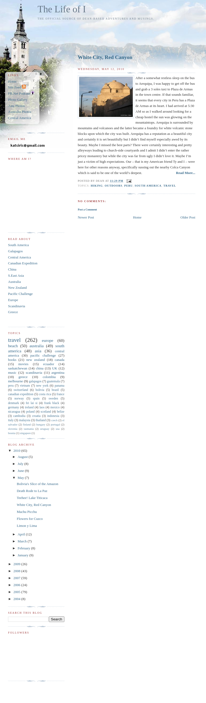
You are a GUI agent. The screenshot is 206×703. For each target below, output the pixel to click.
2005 (17, 592)
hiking (97, 185)
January (24, 555)
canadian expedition (20, 394)
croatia (36, 416)
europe (47, 340)
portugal (55, 424)
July (21, 464)
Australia (14, 282)
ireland (29, 407)
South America (18, 245)
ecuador (48, 364)
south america (148, 185)
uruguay (44, 428)
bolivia (39, 390)
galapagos (35, 381)
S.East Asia (16, 275)
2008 (17, 571)
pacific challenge (43, 355)
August (23, 457)
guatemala (53, 381)
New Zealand (17, 288)
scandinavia (34, 373)
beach (13, 345)
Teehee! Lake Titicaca (32, 498)
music (12, 373)
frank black (51, 403)
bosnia (11, 433)
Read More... (185, 173)
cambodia (19, 416)
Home (137, 217)
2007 (17, 578)
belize (60, 411)
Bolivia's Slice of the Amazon (37, 484)
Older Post (188, 217)
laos (42, 407)
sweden (53, 398)
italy (11, 420)
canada (59, 360)
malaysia (24, 420)
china (39, 368)
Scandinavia (16, 306)
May (21, 478)
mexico (55, 407)
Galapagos (15, 251)
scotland (46, 411)
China (12, 269)
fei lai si (31, 403)
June (21, 471)
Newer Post (86, 217)
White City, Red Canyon (105, 57)
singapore (25, 433)
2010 (17, 451)
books (12, 360)
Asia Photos (16, 106)
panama (59, 385)
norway (19, 398)
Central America (19, 118)
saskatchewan (17, 368)
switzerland (21, 390)
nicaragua (14, 411)
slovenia (12, 428)
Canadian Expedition (22, 263)
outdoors (113, 185)
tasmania (29, 428)
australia (37, 345)
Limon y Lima (27, 526)
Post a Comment (87, 209)
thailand (41, 420)
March (23, 541)
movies (23, 364)
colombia (49, 377)
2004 (17, 599)
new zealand (35, 360)
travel (169, 185)
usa (58, 428)
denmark (13, 403)
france (60, 394)
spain (36, 398)
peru (128, 185)
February (24, 548)
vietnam (25, 385)
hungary (40, 424)
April (22, 534)
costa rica (45, 394)
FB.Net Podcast (21, 93)
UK (54, 368)
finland (27, 424)
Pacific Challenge (20, 294)
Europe (13, 300)
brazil (55, 390)
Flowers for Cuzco (30, 519)
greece (23, 377)
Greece (13, 312)
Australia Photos (19, 112)
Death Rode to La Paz (32, 491)
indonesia (53, 416)
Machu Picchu (27, 512)
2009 (17, 564)
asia (38, 351)
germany (13, 407)
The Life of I (62, 9)
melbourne (15, 381)
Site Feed (17, 87)
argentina (58, 373)
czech (54, 420)
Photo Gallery (18, 100)
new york (42, 385)
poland (30, 411)
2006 (17, 585)
